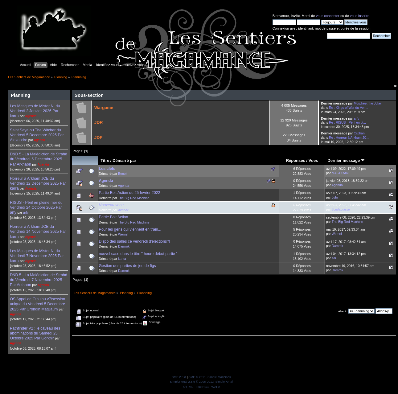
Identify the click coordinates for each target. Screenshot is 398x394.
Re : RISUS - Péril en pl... (347, 122)
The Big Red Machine (134, 198)
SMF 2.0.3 (179, 377)
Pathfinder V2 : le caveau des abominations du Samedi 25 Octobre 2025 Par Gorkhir (35, 333)
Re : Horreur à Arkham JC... (349, 137)
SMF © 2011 (197, 377)
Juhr (335, 197)
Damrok (123, 246)
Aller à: (342, 311)
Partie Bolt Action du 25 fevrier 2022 (129, 193)
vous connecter (327, 16)
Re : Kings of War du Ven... (348, 107)
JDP (98, 137)
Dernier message (346, 160)
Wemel (123, 234)
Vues (313, 160)
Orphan (359, 133)
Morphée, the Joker (368, 103)
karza (122, 259)
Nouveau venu (111, 205)
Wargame (103, 107)
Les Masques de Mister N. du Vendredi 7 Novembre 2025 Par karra (37, 256)
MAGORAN (340, 173)
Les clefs (107, 168)
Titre (105, 160)
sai (334, 258)
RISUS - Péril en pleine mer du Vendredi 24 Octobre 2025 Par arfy (36, 207)
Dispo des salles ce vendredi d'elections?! (134, 241)
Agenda (31, 116)
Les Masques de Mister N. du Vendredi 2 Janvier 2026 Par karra (35, 111)
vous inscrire (359, 16)
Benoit (122, 173)
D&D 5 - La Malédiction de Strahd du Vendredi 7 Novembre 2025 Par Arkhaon (38, 280)
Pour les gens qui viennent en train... (130, 229)
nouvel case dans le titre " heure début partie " (138, 254)
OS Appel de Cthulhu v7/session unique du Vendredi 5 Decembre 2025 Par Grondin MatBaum (37, 304)
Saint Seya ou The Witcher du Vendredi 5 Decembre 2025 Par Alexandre (37, 135)
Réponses (295, 160)
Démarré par (124, 160)
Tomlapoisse (341, 209)
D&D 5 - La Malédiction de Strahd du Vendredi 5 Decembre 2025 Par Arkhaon (38, 159)
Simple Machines (219, 377)
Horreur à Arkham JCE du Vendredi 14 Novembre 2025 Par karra (38, 231)
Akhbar (123, 210)
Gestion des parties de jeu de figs (127, 266)
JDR (98, 122)
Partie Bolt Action (113, 217)
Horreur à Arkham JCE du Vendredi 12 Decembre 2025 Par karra (38, 183)
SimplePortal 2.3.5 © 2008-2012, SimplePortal (201, 381)
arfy (26, 212)
